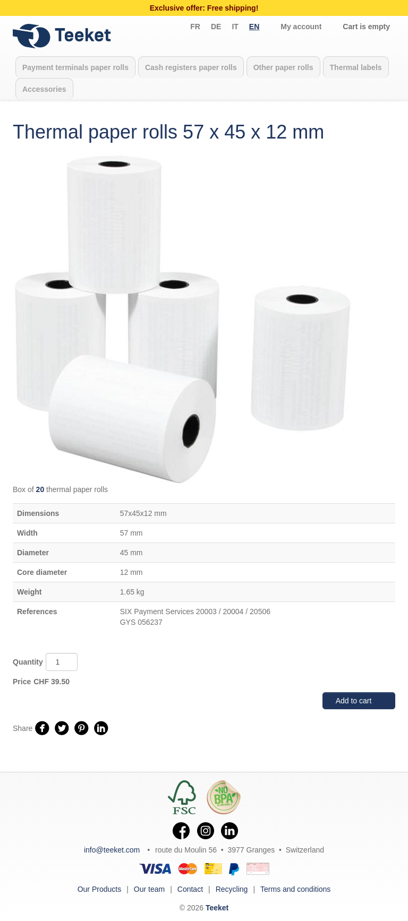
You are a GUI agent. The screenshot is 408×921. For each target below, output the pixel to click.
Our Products (99, 889)
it (235, 26)
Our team (149, 889)
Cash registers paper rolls (191, 67)
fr (195, 26)
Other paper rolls (283, 67)
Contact (190, 889)
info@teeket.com (112, 850)
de (216, 26)
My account (300, 26)
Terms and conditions (295, 889)
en (254, 26)
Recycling (232, 889)
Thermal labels (356, 67)
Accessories (44, 89)
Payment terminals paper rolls (75, 67)
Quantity (28, 662)
